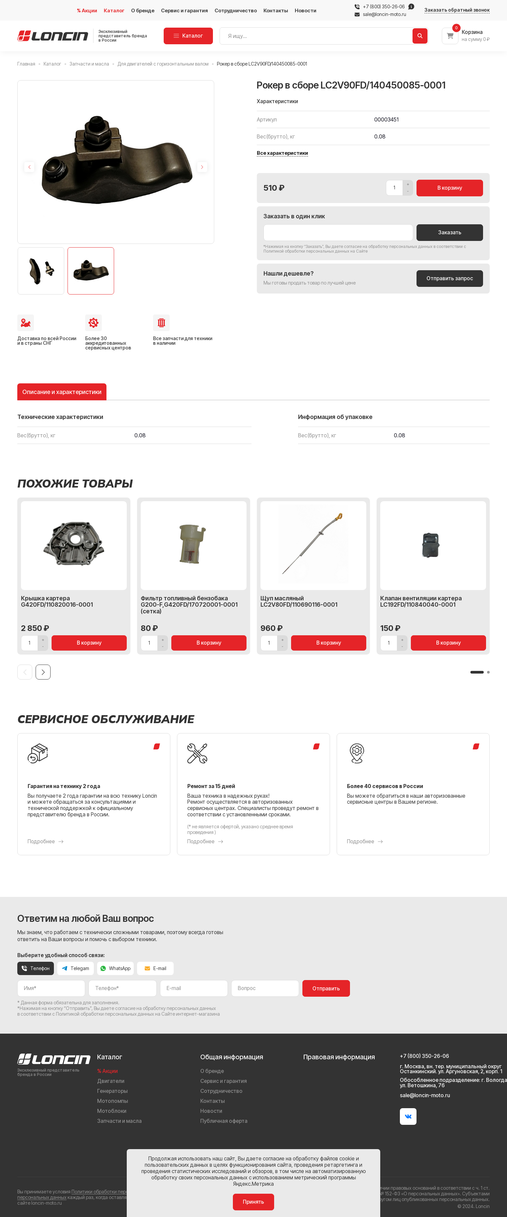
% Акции (87, 10)
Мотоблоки (111, 1111)
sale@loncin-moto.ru (380, 14)
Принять (253, 1202)
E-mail (155, 968)
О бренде (142, 10)
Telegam (75, 968)
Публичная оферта (224, 1121)
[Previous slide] (29, 167)
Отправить (326, 988)
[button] (477, 672)
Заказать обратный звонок (457, 10)
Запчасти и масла (119, 1121)
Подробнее (46, 842)
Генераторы (112, 1091)
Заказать (449, 232)
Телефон (36, 968)
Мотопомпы (112, 1101)
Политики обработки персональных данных (119, 1191)
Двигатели (110, 1081)
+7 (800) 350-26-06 (384, 6)
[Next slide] (202, 167)
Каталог (114, 10)
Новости (305, 10)
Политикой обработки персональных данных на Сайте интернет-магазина (138, 1014)
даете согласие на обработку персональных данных (382, 246)
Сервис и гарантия (184, 10)
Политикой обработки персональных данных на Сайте (315, 251)
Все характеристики (282, 153)
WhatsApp (115, 968)
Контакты (275, 10)
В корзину (449, 188)
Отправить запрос (449, 278)
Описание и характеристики (61, 391)
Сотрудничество (236, 10)
